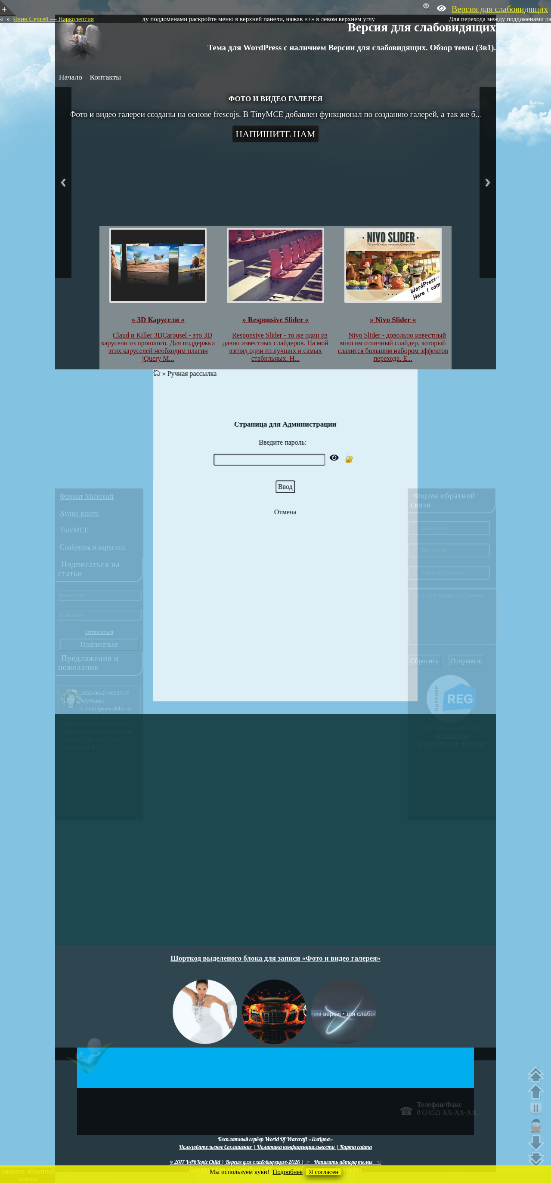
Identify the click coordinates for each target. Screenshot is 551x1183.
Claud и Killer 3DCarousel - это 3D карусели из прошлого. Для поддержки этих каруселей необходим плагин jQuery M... (158, 347)
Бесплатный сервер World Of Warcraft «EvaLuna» (275, 1139)
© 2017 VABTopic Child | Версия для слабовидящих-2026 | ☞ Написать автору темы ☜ (275, 1161)
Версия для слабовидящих (421, 27)
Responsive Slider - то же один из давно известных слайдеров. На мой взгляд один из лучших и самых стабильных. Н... (275, 347)
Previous (63, 182)
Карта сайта (356, 1146)
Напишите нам (275, 134)
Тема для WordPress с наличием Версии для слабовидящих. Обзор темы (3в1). (351, 47)
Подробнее (287, 1171)
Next (488, 182)
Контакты (105, 77)
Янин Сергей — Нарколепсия (53, 18)
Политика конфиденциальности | (298, 1146)
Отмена (353, 512)
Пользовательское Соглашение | (218, 1146)
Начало (70, 77)
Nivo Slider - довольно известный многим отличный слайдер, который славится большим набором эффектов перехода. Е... (393, 347)
